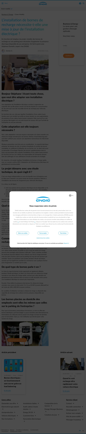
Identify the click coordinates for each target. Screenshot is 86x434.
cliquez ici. (66, 243)
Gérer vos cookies (22, 233)
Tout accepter (43, 233)
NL (72, 195)
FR (70, 195)
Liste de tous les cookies (43, 238)
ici (18, 221)
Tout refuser (63, 233)
